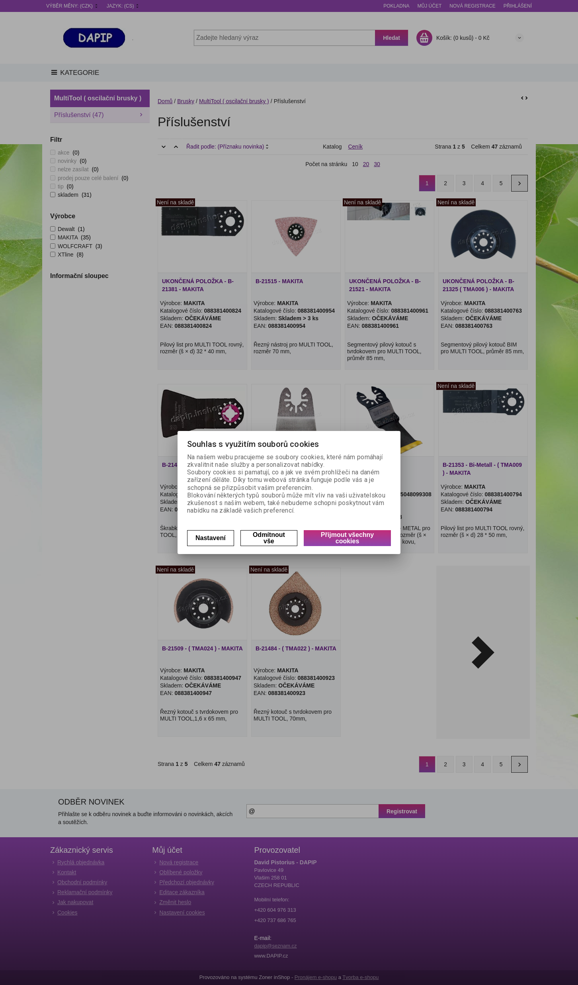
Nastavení (210, 538)
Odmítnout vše (269, 537)
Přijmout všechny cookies (347, 537)
